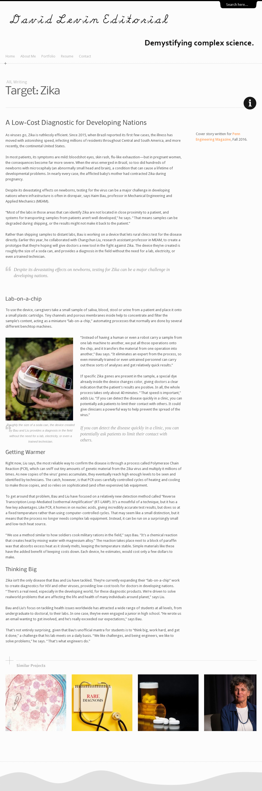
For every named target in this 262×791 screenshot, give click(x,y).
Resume (67, 56)
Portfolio (48, 56)
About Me (28, 56)
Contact (85, 56)
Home (10, 56)
